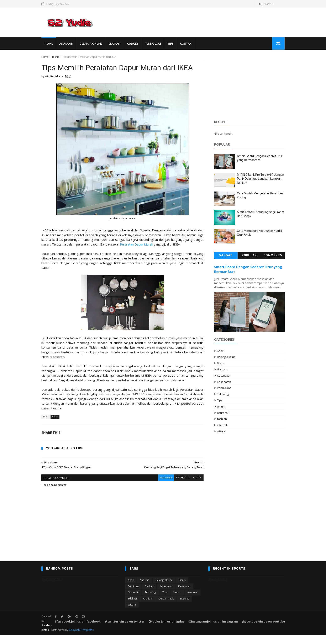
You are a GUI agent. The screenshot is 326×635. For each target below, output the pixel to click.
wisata (221, 431)
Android (144, 580)
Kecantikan (224, 375)
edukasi (132, 598)
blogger (166, 478)
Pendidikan (224, 388)
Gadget (132, 43)
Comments (273, 255)
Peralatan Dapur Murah (136, 244)
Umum (221, 406)
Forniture (133, 586)
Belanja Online (91, 43)
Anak (220, 351)
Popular (249, 255)
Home (48, 43)
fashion (222, 419)
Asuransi (66, 43)
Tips (170, 43)
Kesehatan (224, 382)
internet (222, 425)
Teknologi (153, 43)
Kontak (185, 43)
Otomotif (133, 592)
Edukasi (115, 43)
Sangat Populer (226, 256)
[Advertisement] (249, 84)
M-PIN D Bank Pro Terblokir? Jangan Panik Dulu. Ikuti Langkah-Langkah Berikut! (260, 178)
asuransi (222, 413)
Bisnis (55, 57)
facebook (182, 478)
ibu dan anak (166, 598)
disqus (197, 478)
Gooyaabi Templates (81, 630)
